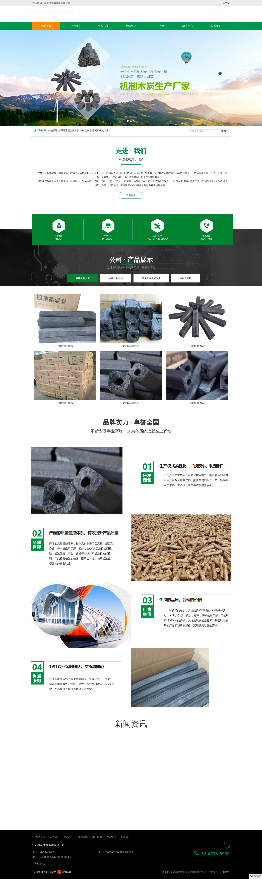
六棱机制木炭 (87, 130)
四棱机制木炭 (102, 130)
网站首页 (46, 25)
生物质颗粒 (54, 130)
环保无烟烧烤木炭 (69, 130)
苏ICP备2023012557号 (44, 872)
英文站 (226, 3)
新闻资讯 (131, 25)
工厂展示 (159, 25)
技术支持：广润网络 (219, 872)
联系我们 (216, 25)
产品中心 (102, 25)
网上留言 (187, 25)
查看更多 (131, 195)
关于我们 (74, 25)
